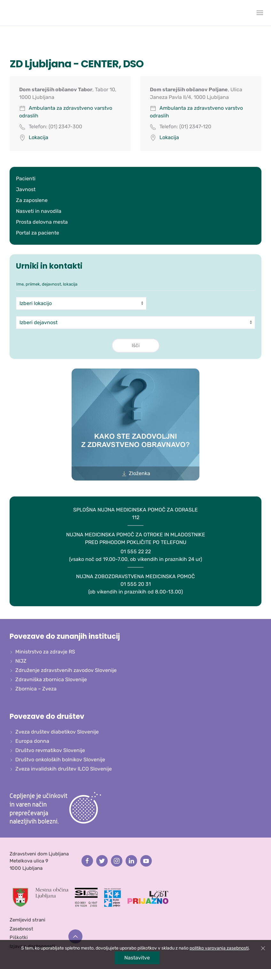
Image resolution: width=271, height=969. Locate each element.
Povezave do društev (47, 716)
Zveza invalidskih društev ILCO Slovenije (63, 769)
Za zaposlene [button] (32, 200)
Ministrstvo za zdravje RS (45, 652)
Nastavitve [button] (137, 958)
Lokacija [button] (38, 137)
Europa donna (32, 741)
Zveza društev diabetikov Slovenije (57, 732)
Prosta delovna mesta (42, 222)
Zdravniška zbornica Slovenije (51, 679)
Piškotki (19, 937)
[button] (260, 13)
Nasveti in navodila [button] (38, 211)
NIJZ (21, 661)
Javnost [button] (25, 189)
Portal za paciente (37, 233)
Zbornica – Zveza (36, 689)
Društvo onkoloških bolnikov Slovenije (60, 760)
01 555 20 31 (135, 584)
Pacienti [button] (25, 178)
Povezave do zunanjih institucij (65, 636)
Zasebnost (21, 929)
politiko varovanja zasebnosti (219, 948)
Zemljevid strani (27, 920)
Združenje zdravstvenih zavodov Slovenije (66, 670)
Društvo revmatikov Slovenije (50, 750)
